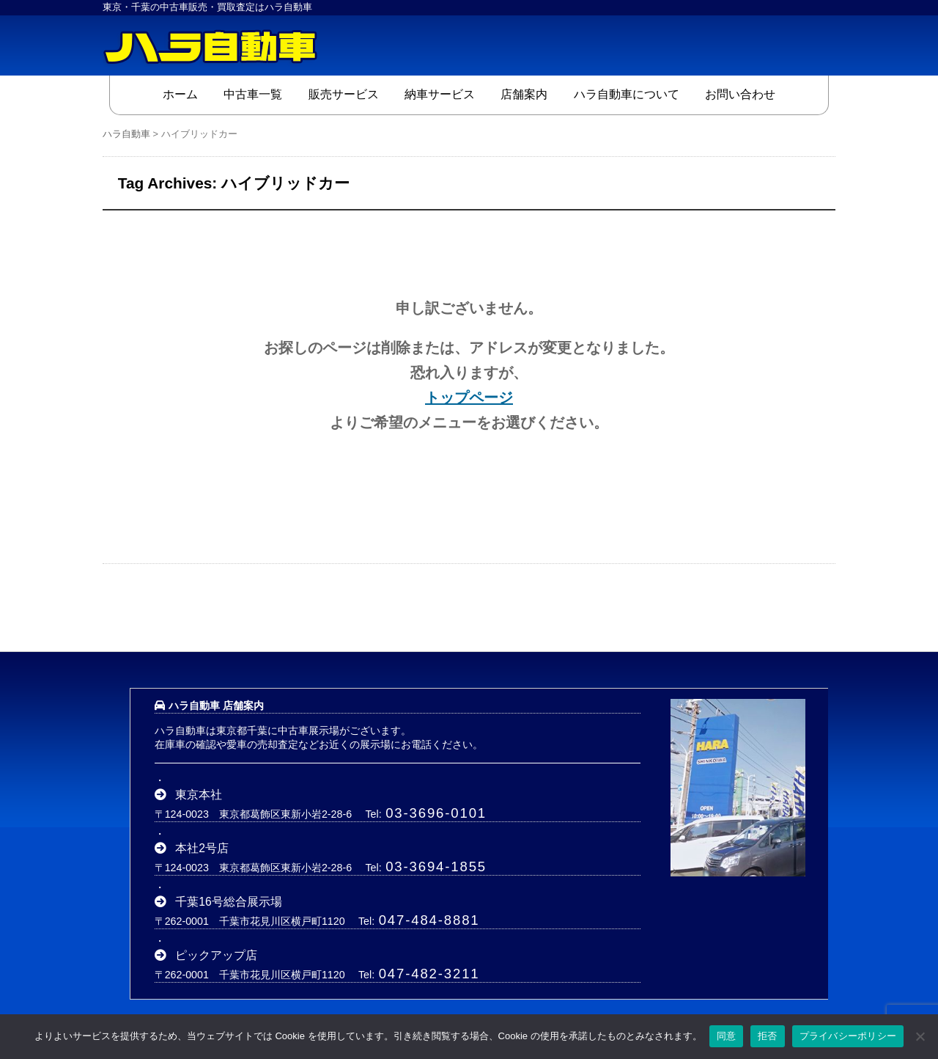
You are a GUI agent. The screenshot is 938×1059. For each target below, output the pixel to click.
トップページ (469, 397)
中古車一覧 (253, 94)
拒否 (768, 1035)
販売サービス (344, 94)
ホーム (180, 94)
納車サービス (440, 94)
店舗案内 (524, 94)
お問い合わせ (740, 94)
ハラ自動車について (626, 94)
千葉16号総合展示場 (228, 901)
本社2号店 (202, 848)
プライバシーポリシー (848, 1035)
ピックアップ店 (216, 955)
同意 (726, 1035)
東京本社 (198, 794)
